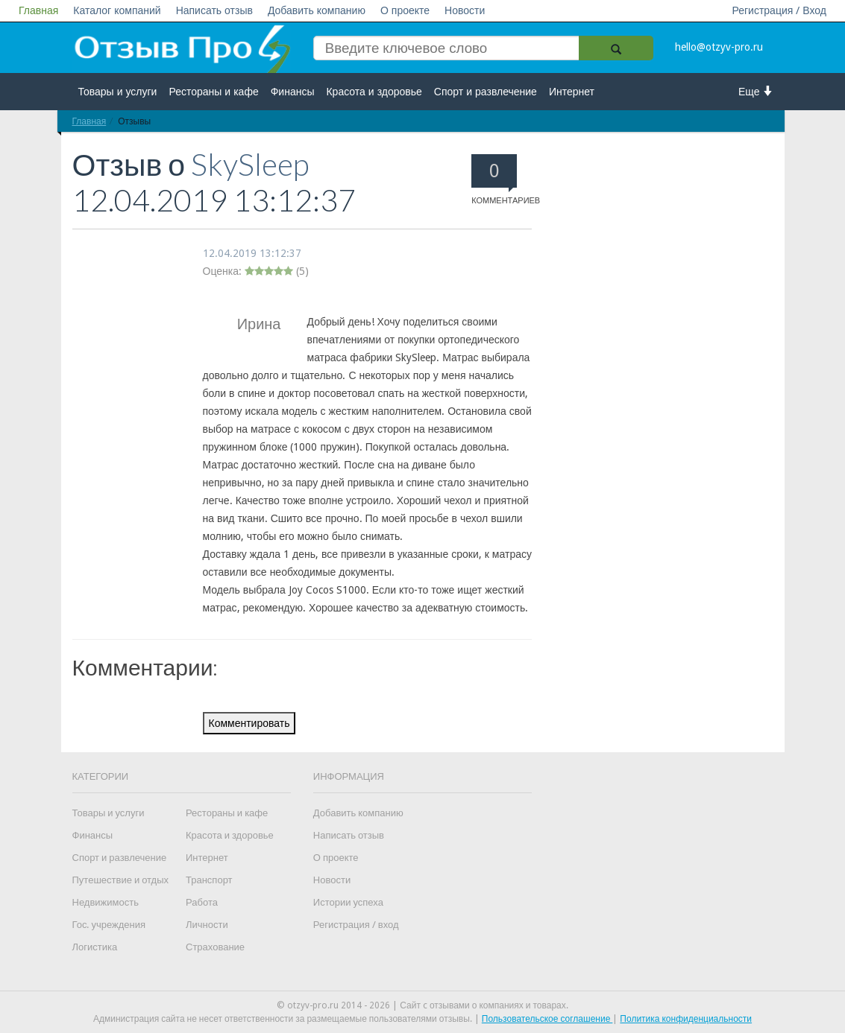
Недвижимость (105, 902)
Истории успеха (348, 902)
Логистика (95, 947)
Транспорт (209, 880)
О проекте (405, 10)
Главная (38, 10)
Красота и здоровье (373, 92)
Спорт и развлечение (485, 92)
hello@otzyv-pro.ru (719, 47)
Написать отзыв (214, 10)
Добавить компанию (316, 10)
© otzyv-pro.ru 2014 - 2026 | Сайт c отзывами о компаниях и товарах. (422, 1005)
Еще (755, 91)
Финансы (293, 92)
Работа (202, 902)
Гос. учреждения (108, 924)
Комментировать (249, 723)
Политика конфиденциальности (686, 1019)
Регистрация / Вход (779, 10)
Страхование (215, 947)
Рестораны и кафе (213, 92)
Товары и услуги (117, 92)
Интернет (571, 92)
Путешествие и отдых (120, 880)
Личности (207, 924)
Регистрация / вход (356, 924)
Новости (465, 10)
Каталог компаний (116, 10)
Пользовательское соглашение (547, 1019)
